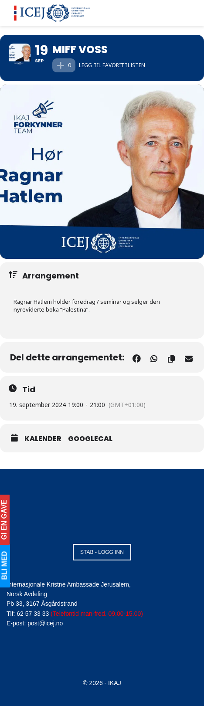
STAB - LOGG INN (102, 552)
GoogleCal (90, 439)
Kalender (42, 439)
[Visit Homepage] (52, 13)
